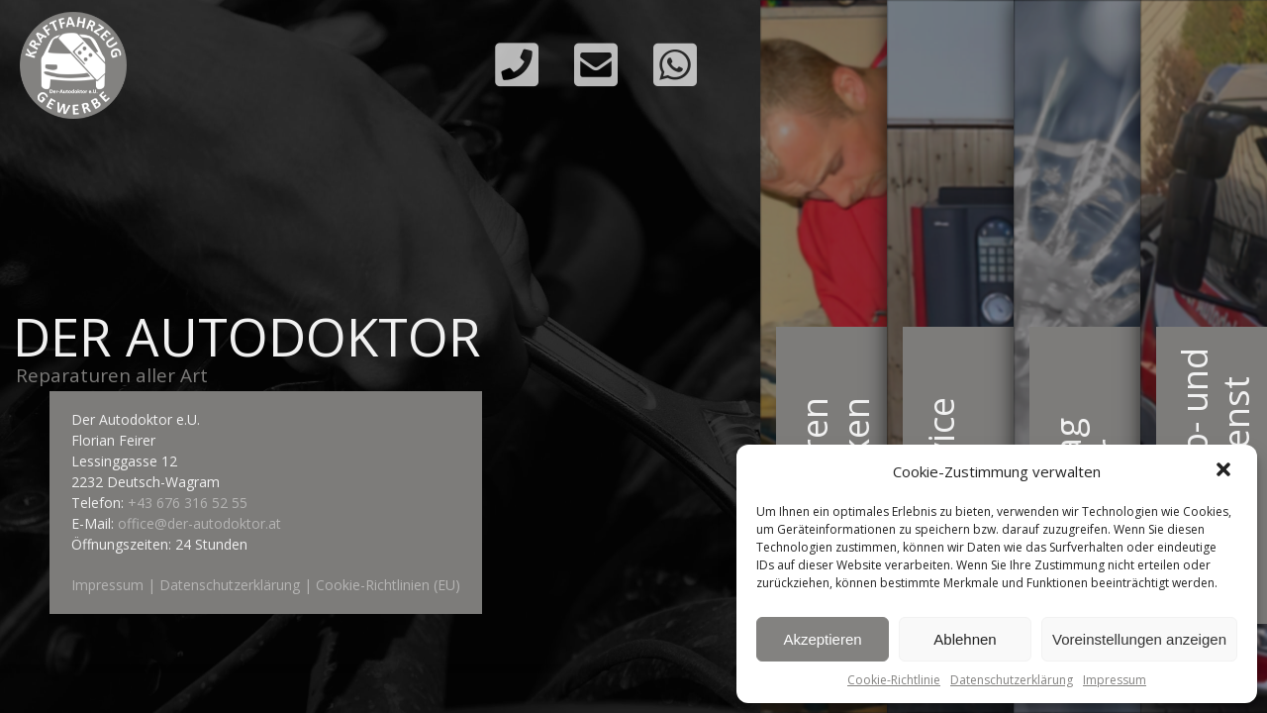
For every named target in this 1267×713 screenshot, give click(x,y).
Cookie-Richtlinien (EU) (388, 584)
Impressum (1114, 679)
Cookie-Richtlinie (893, 679)
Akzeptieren (822, 639)
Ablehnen (964, 639)
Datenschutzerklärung (1011, 679)
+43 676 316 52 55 (187, 502)
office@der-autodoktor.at (199, 523)
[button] (1225, 471)
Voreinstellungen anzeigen (1139, 639)
